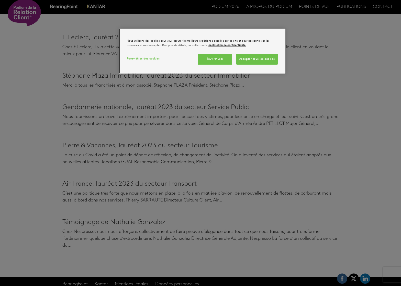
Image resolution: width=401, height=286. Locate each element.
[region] (202, 51)
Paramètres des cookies (143, 58)
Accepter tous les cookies (257, 59)
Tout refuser (215, 59)
